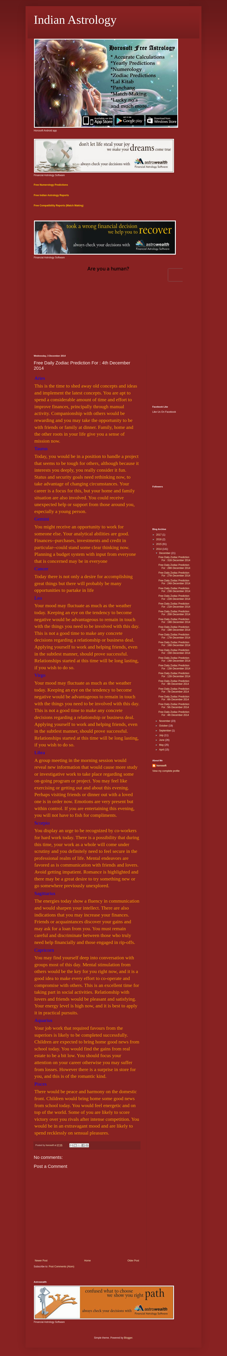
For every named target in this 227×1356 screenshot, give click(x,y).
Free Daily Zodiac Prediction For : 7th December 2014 (173, 690)
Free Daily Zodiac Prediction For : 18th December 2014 (174, 628)
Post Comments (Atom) (61, 1266)
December (165, 553)
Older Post (133, 1260)
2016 (159, 539)
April (162, 749)
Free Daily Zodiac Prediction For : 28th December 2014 (174, 566)
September (165, 730)
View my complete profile (166, 771)
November (165, 721)
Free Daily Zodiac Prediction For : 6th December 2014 (173, 698)
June (162, 740)
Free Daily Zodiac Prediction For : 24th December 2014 (174, 582)
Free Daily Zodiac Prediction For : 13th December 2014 (174, 667)
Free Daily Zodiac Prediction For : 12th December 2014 (174, 675)
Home (87, 1260)
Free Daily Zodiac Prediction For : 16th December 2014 (174, 644)
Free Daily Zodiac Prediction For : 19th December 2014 (174, 621)
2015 (159, 544)
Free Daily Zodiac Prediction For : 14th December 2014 (174, 659)
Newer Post (41, 1260)
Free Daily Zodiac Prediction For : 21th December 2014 (174, 605)
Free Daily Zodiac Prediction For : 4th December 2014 (173, 713)
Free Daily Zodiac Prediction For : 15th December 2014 (174, 651)
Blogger (128, 1337)
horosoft (161, 765)
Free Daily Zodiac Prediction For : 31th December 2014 (174, 559)
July (161, 735)
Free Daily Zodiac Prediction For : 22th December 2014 (174, 597)
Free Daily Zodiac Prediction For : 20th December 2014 (174, 613)
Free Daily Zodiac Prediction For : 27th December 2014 (174, 574)
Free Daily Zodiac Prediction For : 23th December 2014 (174, 590)
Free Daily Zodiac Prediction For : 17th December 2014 (174, 636)
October (164, 725)
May (161, 745)
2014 (159, 549)
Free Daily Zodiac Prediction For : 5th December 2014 (173, 706)
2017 (159, 534)
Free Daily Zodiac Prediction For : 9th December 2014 (173, 682)
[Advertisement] (113, 319)
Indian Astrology (75, 19)
